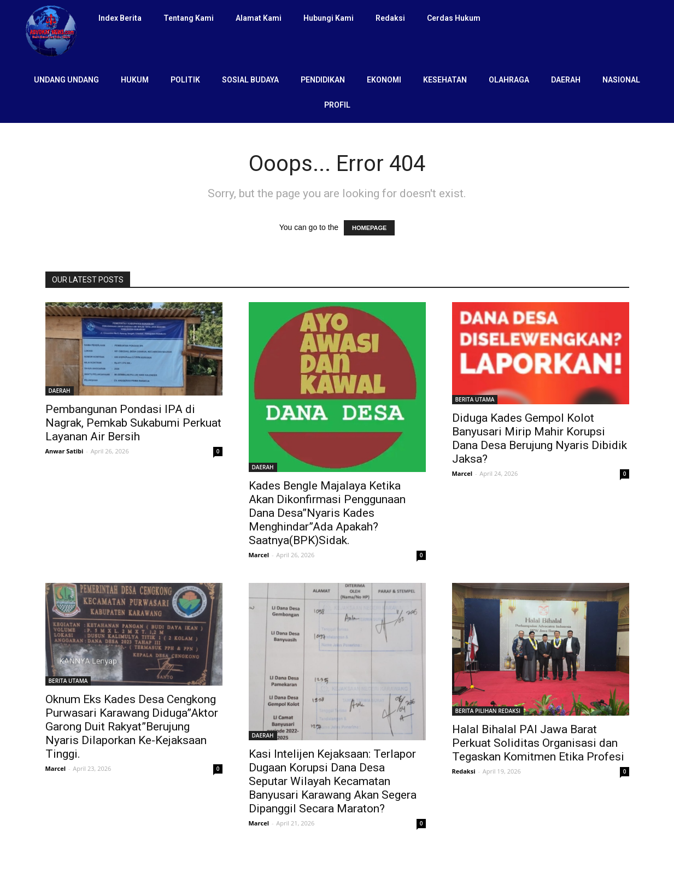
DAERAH (566, 79)
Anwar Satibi (64, 451)
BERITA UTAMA (475, 399)
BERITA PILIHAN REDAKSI (488, 711)
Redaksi (390, 18)
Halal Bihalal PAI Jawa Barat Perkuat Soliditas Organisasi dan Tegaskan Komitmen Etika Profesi (538, 743)
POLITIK (185, 79)
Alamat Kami (259, 18)
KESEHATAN (445, 79)
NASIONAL (621, 79)
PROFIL (337, 105)
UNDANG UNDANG (66, 79)
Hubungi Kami (328, 18)
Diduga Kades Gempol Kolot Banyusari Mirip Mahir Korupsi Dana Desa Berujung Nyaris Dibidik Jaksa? (539, 438)
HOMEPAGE (369, 228)
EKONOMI (384, 79)
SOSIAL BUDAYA (250, 79)
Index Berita (120, 18)
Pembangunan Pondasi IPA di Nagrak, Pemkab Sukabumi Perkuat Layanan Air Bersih (133, 423)
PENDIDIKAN (323, 79)
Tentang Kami (188, 18)
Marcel (259, 555)
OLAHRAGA (509, 79)
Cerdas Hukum (453, 18)
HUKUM (135, 79)
